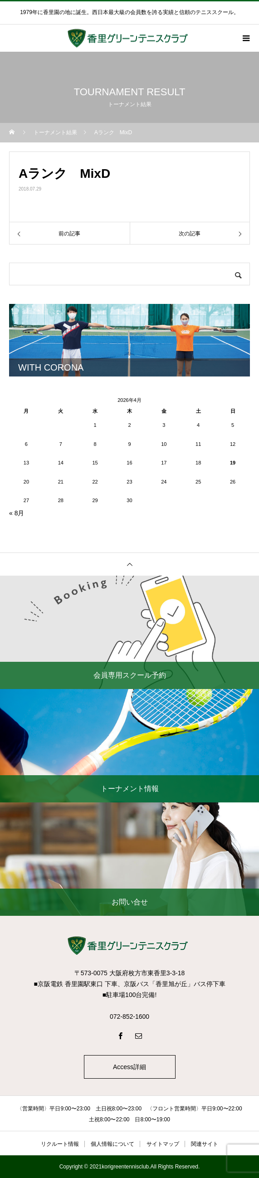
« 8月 (16, 513)
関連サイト (204, 1144)
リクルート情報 (60, 1144)
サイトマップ (163, 1144)
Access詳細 (129, 1066)
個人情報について (112, 1144)
